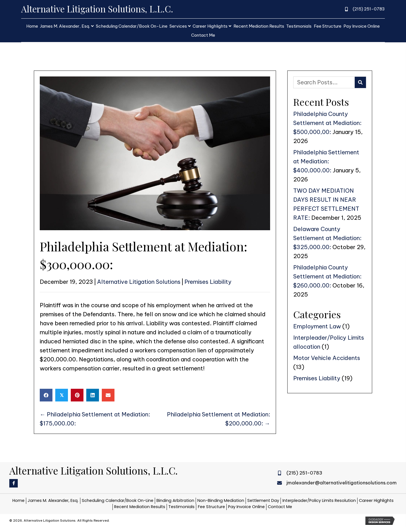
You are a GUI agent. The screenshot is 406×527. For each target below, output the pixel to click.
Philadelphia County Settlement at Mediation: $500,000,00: (327, 122)
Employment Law (317, 326)
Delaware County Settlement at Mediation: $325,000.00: (327, 238)
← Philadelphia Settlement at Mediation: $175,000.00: (95, 419)
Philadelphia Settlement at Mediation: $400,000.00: (326, 161)
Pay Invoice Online (246, 507)
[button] (13, 483)
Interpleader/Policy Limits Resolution (319, 500)
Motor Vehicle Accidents (326, 357)
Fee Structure (211, 507)
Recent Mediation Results (139, 507)
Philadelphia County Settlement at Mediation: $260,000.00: (327, 276)
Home (18, 500)
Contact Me (280, 507)
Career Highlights (376, 500)
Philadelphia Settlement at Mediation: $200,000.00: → (218, 419)
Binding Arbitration (175, 500)
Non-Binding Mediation (220, 500)
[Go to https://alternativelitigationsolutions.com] (130, 9)
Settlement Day (263, 500)
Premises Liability (207, 281)
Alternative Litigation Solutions (138, 281)
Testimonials (181, 507)
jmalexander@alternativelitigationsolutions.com (341, 483)
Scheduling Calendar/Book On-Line (117, 500)
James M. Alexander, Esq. (53, 500)
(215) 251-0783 (369, 9)
